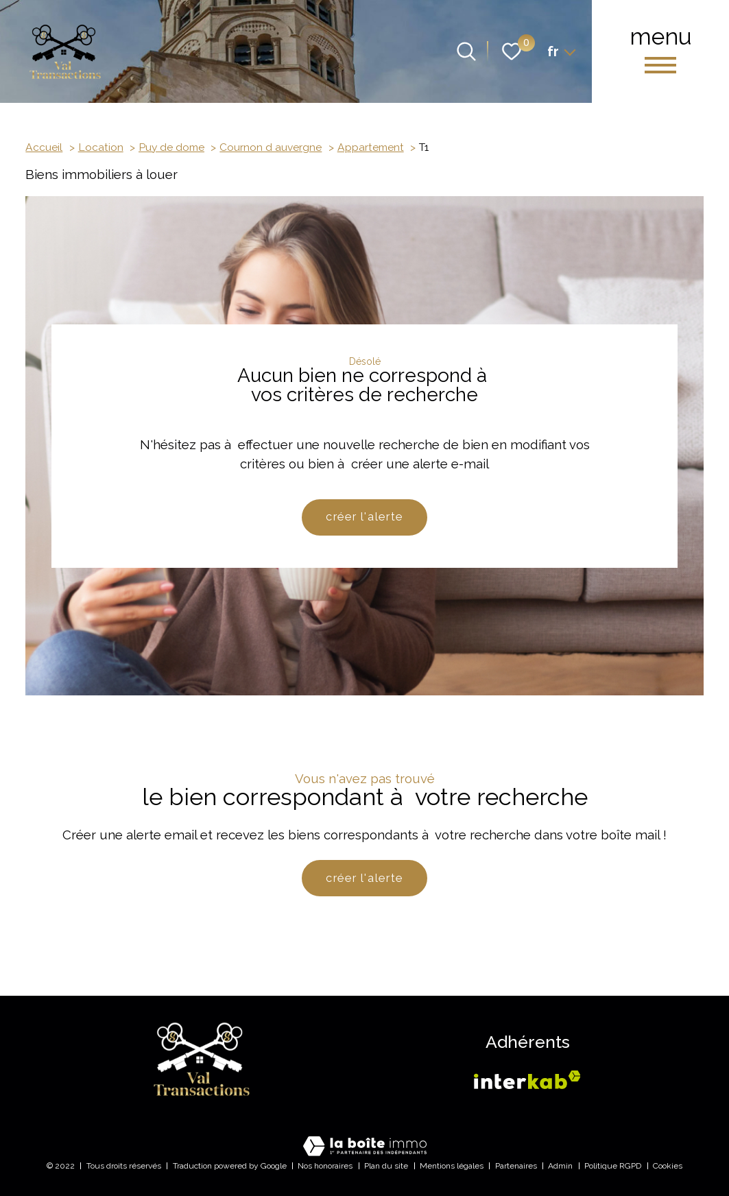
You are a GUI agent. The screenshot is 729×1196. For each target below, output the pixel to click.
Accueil (43, 147)
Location (100, 147)
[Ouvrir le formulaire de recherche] (466, 51)
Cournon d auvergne (270, 147)
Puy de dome (171, 147)
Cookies (667, 1166)
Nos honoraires (325, 1166)
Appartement (370, 147)
